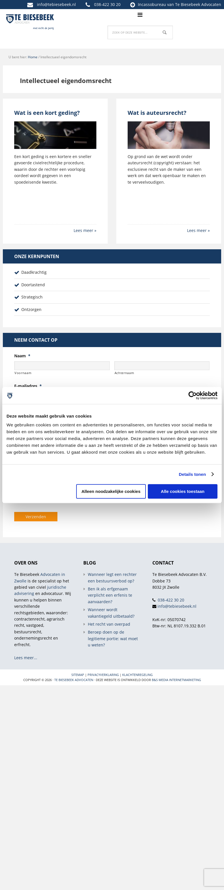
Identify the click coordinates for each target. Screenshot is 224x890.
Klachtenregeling (137, 675)
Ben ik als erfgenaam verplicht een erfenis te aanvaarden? (110, 595)
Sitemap (77, 675)
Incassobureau (152, 4)
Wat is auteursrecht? (157, 113)
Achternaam (124, 373)
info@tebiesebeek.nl (56, 4)
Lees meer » (85, 230)
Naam (22, 355)
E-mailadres (28, 386)
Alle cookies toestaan (182, 491)
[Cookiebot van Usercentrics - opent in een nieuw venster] (192, 395)
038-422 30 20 (107, 4)
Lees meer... (25, 657)
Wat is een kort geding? (47, 113)
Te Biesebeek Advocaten (73, 680)
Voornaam (22, 373)
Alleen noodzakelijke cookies (110, 491)
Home (33, 57)
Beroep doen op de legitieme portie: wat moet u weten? (113, 638)
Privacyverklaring (103, 675)
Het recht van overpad (109, 624)
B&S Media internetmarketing (176, 680)
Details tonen (192, 474)
